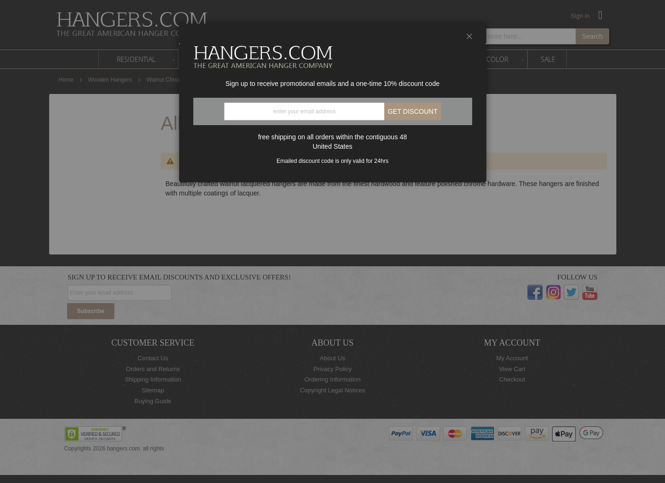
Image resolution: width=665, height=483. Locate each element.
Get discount (413, 111)
